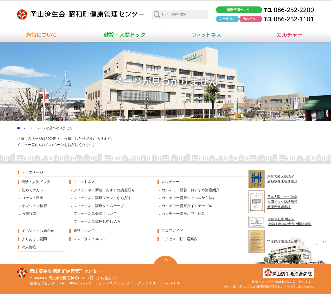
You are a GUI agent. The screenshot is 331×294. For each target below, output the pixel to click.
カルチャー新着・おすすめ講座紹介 (191, 190)
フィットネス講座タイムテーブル (100, 206)
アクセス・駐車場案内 (179, 239)
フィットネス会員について (95, 214)
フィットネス (84, 182)
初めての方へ (32, 190)
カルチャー (170, 182)
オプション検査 (34, 206)
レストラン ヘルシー (90, 239)
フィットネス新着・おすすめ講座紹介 (104, 190)
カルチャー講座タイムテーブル (187, 206)
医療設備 (29, 214)
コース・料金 (32, 198)
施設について (84, 231)
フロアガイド (172, 231)
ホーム (22, 128)
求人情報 (28, 247)
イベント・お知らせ (37, 231)
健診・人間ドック (35, 182)
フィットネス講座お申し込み (97, 222)
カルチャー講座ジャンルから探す (189, 198)
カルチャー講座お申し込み (183, 214)
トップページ (32, 172)
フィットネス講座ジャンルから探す (102, 198)
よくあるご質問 (34, 239)
